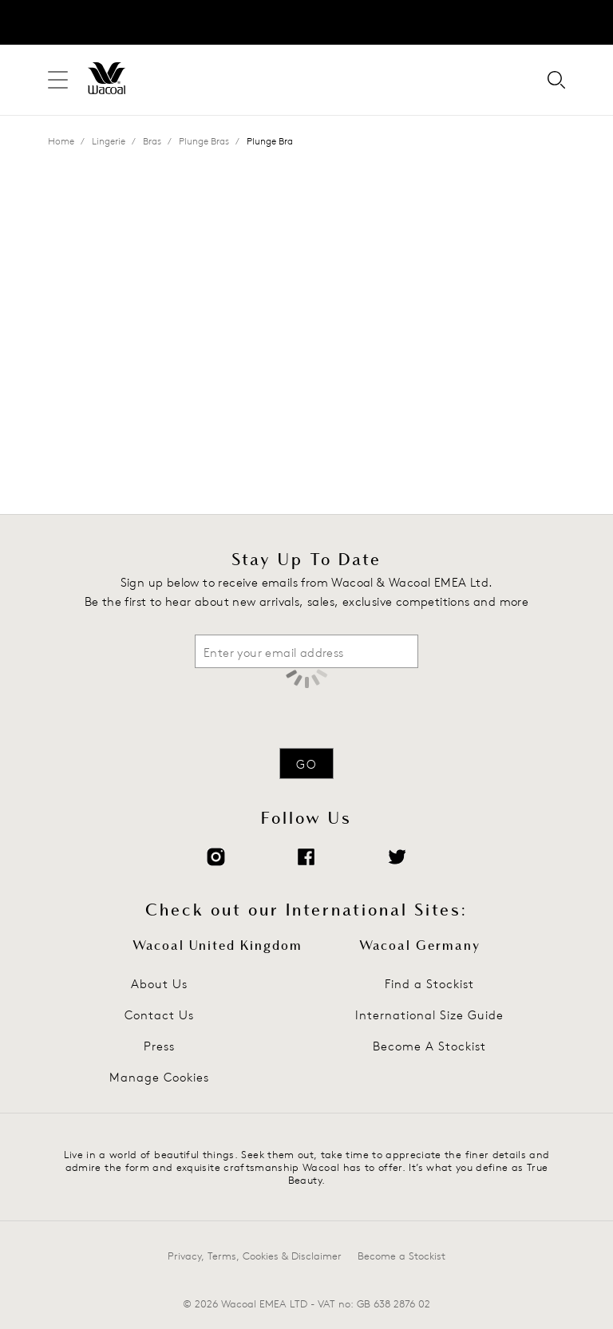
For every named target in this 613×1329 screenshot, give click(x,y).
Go (306, 764)
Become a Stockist (401, 1255)
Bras (152, 141)
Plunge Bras (204, 141)
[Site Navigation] (58, 80)
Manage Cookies (159, 1077)
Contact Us (159, 1014)
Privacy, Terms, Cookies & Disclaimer (255, 1255)
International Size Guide (429, 1014)
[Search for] (556, 81)
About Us (159, 983)
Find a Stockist (429, 983)
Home (61, 141)
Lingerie (108, 141)
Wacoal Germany (420, 946)
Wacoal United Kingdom (217, 946)
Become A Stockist (429, 1046)
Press (159, 1046)
